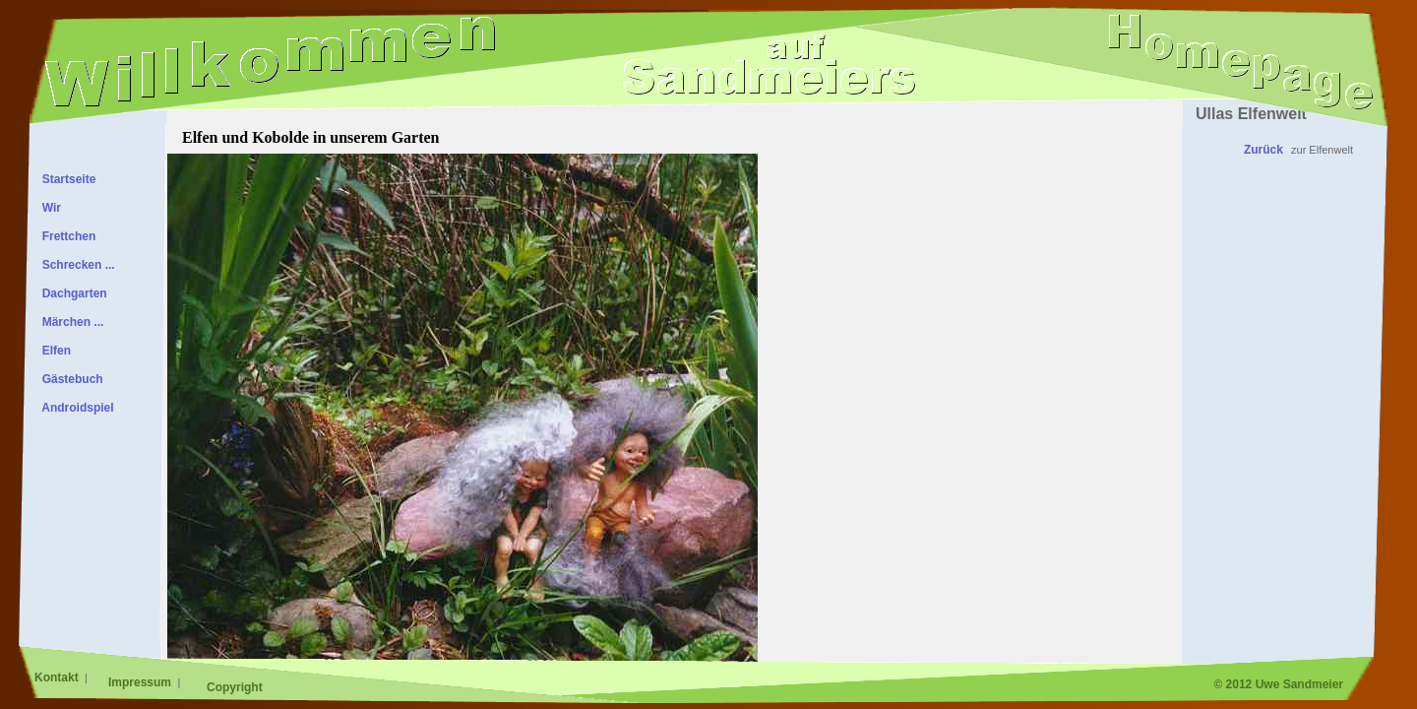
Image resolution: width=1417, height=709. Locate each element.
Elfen (53, 350)
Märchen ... (69, 322)
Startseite (65, 179)
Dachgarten (71, 293)
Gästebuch (69, 379)
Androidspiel (74, 408)
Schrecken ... (75, 265)
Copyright (235, 687)
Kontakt (58, 677)
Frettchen (65, 236)
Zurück (1263, 150)
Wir (48, 208)
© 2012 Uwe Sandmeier (1278, 684)
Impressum (141, 682)
